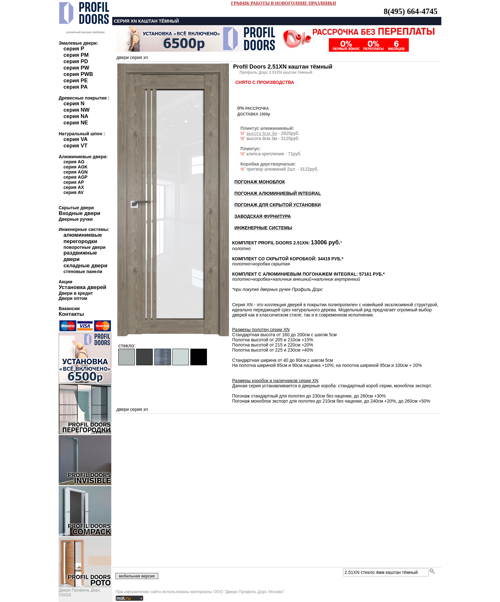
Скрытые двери (76, 207)
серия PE (75, 81)
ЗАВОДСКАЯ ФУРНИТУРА (262, 216)
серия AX (73, 187)
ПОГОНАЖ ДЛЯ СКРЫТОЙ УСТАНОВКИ (277, 204)
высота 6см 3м (261, 133)
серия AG (74, 161)
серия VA (75, 139)
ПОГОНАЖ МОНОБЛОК (259, 181)
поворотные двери (84, 247)
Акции (65, 281)
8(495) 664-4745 (411, 11)
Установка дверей (82, 287)
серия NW (76, 110)
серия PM (76, 55)
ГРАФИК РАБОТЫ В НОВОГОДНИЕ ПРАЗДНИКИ (283, 3)
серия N (74, 103)
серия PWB (78, 74)
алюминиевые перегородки (82, 238)
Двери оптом (73, 298)
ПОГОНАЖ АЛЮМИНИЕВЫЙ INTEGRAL (277, 193)
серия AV (73, 192)
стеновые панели (82, 271)
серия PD (75, 61)
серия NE (75, 123)
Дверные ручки (76, 219)
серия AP (73, 182)
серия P (73, 49)
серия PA (75, 87)
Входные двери (79, 213)
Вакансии (69, 308)
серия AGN (75, 172)
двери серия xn (132, 57)
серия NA (75, 116)
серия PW (76, 68)
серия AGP (75, 177)
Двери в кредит (76, 293)
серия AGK (75, 166)
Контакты (71, 314)
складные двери (85, 266)
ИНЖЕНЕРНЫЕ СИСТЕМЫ (263, 227)
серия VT (75, 146)
